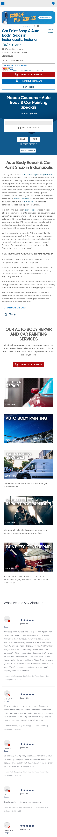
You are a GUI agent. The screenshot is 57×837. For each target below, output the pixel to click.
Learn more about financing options (28, 70)
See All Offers (28, 150)
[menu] (2, 3)
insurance (28, 202)
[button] (28, 60)
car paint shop (46, 175)
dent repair (30, 210)
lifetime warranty (21, 199)
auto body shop (29, 175)
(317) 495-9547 (12, 44)
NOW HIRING (28, 87)
